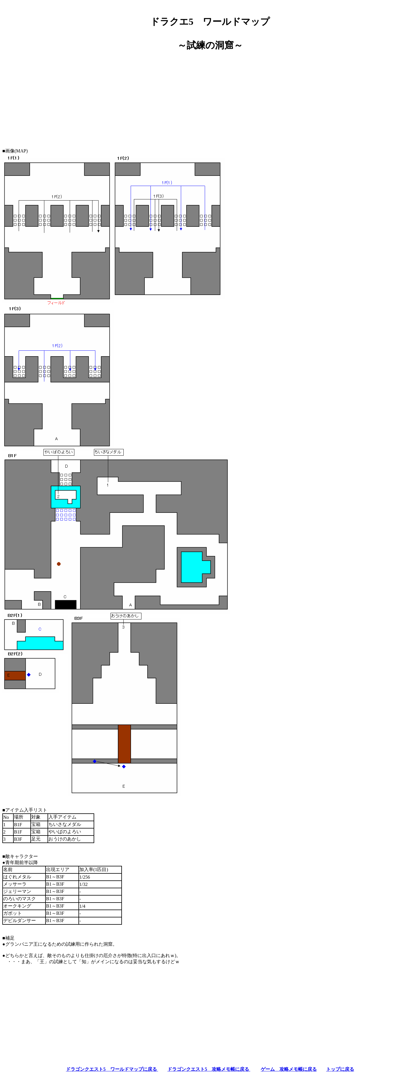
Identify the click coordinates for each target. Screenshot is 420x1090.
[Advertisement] (210, 97)
